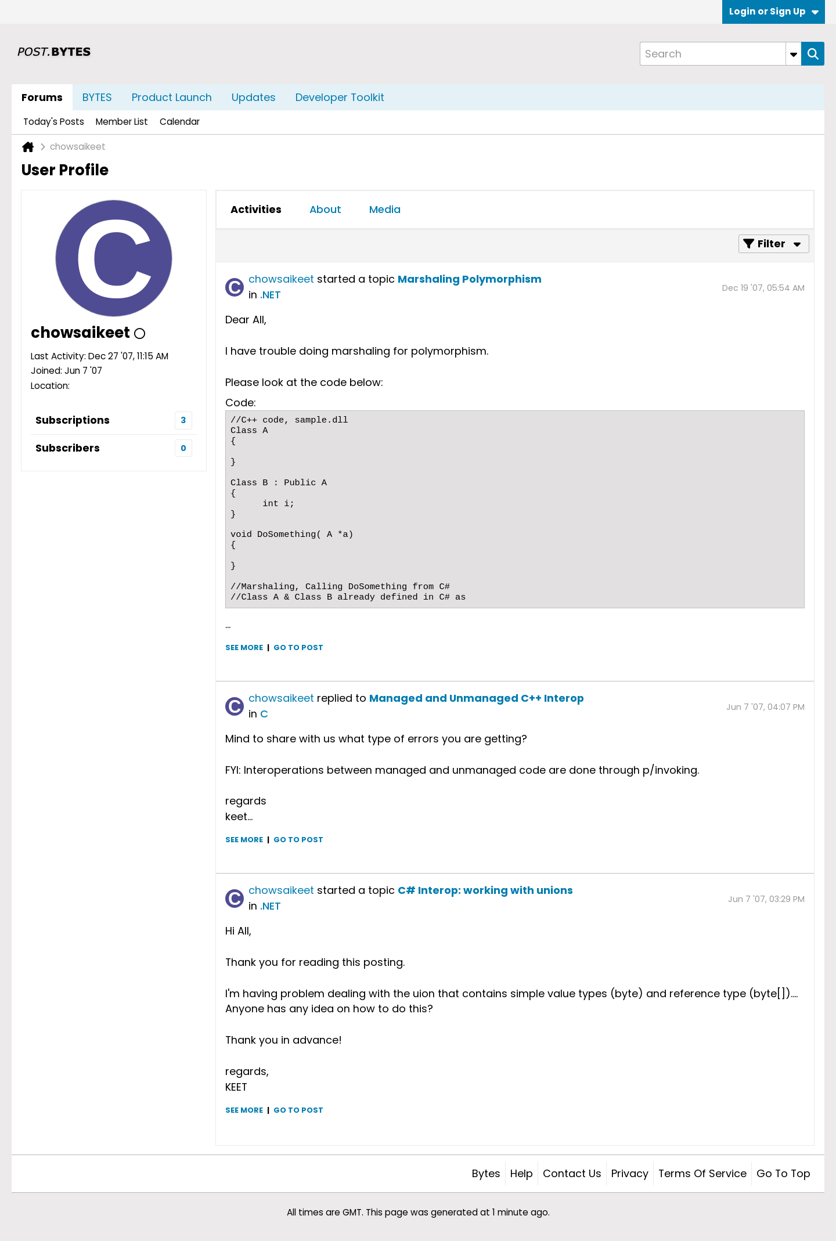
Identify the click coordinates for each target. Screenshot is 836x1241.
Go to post (298, 647)
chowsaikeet (281, 279)
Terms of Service (702, 1173)
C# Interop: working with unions (485, 890)
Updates (254, 97)
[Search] (720, 54)
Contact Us (572, 1173)
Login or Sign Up (774, 11)
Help (521, 1173)
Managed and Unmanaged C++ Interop (476, 698)
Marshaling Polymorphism (470, 279)
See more (244, 647)
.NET (270, 294)
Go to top (783, 1173)
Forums (42, 97)
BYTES (97, 97)
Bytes (486, 1173)
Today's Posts (53, 122)
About (325, 209)
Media (385, 209)
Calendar (180, 122)
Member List (122, 122)
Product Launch (172, 97)
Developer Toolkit (340, 97)
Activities (256, 209)
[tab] (256, 209)
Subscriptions (72, 420)
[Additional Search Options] (793, 54)
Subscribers (67, 448)
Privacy (629, 1173)
